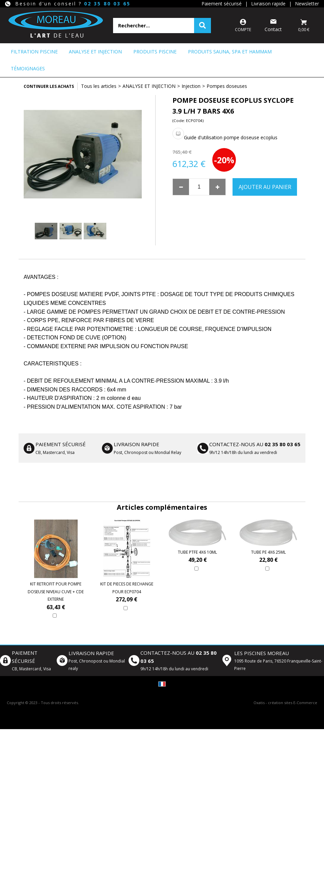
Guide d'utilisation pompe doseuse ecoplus (230, 137)
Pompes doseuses (227, 86)
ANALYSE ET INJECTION (95, 51)
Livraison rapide (268, 3)
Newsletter (307, 3)
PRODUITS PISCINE (155, 51)
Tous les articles (98, 86)
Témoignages (28, 68)
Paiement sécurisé (221, 3)
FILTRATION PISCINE (34, 51)
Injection (191, 86)
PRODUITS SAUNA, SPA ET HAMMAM (230, 51)
